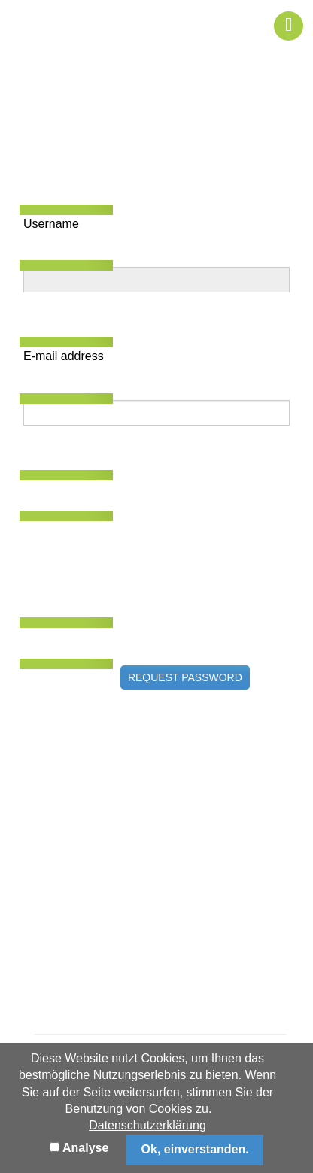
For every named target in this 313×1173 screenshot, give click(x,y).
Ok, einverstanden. (195, 1149)
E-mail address (63, 356)
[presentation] (137, 546)
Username (51, 223)
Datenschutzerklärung (147, 1125)
